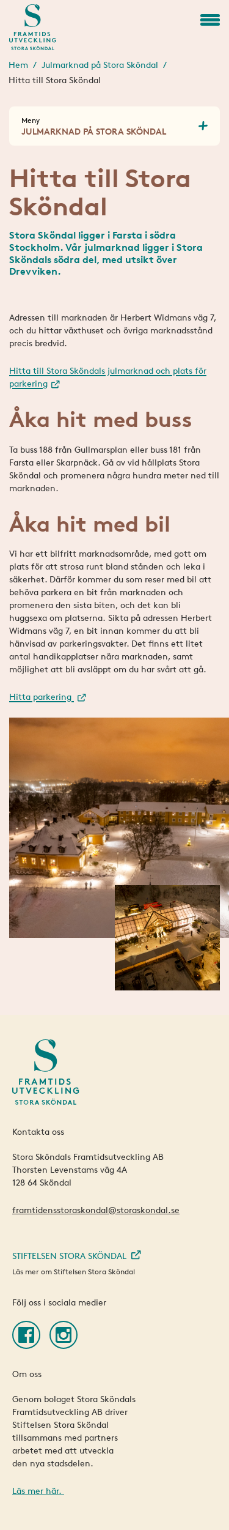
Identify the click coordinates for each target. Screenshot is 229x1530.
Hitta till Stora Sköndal (55, 80)
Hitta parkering (41, 696)
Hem (18, 64)
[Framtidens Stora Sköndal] (32, 27)
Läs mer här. (38, 1490)
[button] (210, 20)
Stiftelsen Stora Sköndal (69, 1255)
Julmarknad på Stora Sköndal (100, 64)
